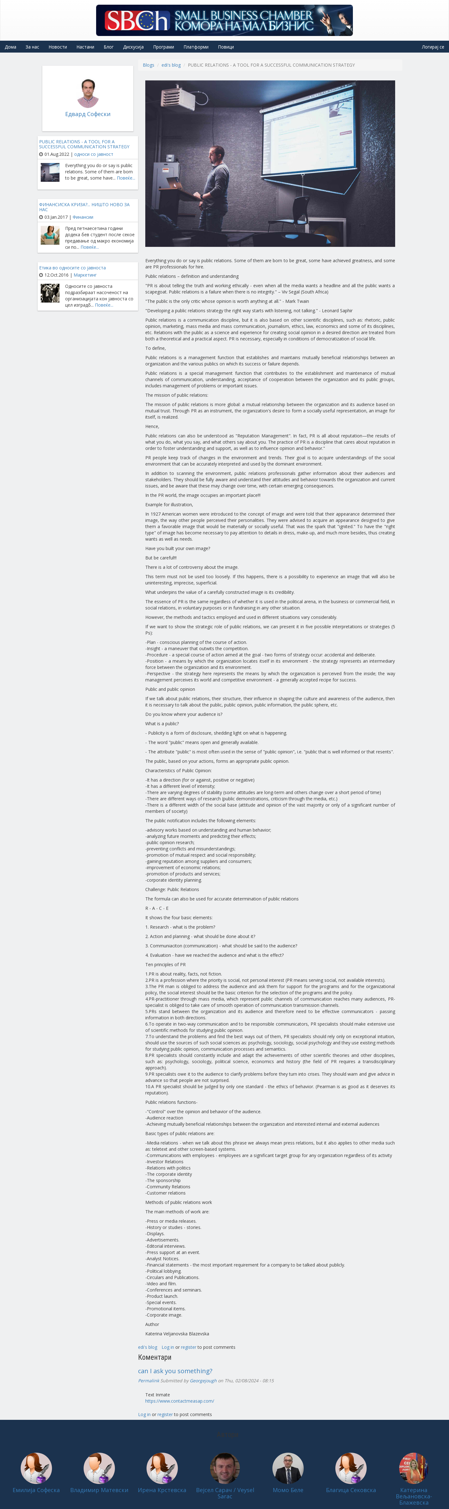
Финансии (83, 217)
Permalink (148, 1381)
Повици (226, 47)
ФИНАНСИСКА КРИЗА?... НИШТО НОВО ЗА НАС (84, 206)
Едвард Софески (88, 114)
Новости (58, 47)
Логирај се (433, 47)
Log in (168, 1347)
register (188, 1347)
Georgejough (203, 1381)
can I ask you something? (175, 1371)
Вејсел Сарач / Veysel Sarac (225, 1493)
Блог (109, 47)
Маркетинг (85, 275)
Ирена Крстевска (162, 1490)
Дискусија (133, 47)
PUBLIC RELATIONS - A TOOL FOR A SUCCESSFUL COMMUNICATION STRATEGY (84, 144)
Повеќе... (126, 178)
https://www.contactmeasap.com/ (179, 1401)
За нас (32, 47)
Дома (10, 47)
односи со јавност (93, 154)
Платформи (196, 47)
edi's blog (171, 65)
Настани (85, 47)
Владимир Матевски (99, 1490)
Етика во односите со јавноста (72, 268)
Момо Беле (288, 1490)
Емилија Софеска (36, 1490)
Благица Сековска (351, 1490)
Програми (163, 47)
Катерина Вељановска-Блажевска (414, 1496)
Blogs (148, 65)
